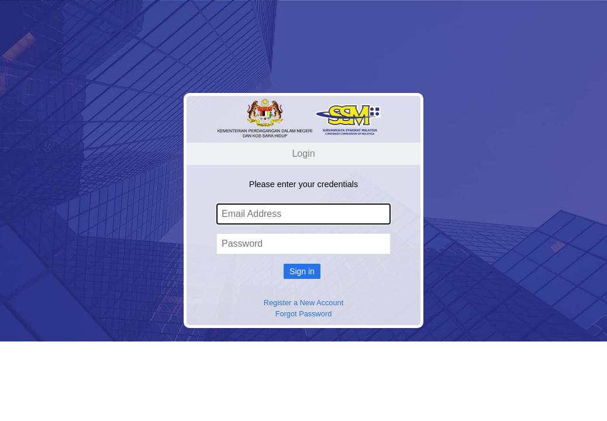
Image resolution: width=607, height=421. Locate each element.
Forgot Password (303, 313)
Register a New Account (304, 302)
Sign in (302, 271)
